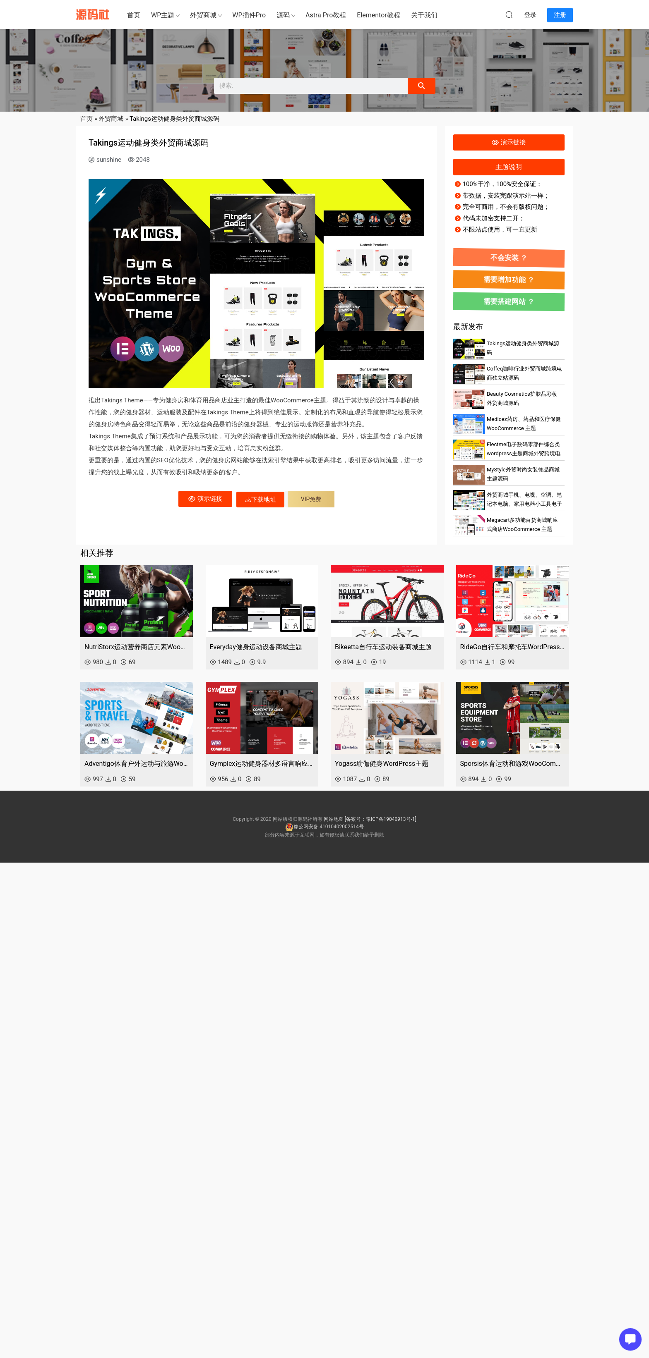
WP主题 (162, 15)
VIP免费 (311, 499)
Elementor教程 (378, 15)
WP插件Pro (249, 15)
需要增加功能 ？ (508, 279)
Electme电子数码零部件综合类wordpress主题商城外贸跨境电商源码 (523, 453)
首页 (133, 15)
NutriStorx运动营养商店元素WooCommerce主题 (136, 647)
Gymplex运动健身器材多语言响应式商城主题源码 (262, 763)
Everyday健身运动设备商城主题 (256, 647)
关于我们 (424, 15)
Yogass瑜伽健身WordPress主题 (381, 763)
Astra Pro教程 (325, 15)
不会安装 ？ (508, 257)
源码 (283, 15)
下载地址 (260, 499)
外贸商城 (203, 15)
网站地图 (334, 819)
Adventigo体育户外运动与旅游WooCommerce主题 (136, 763)
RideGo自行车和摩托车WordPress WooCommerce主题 (512, 647)
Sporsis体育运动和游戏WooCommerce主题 (512, 763)
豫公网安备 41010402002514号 (324, 827)
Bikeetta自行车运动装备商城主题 (383, 647)
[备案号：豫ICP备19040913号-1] (380, 819)
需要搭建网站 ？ (508, 301)
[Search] (421, 86)
